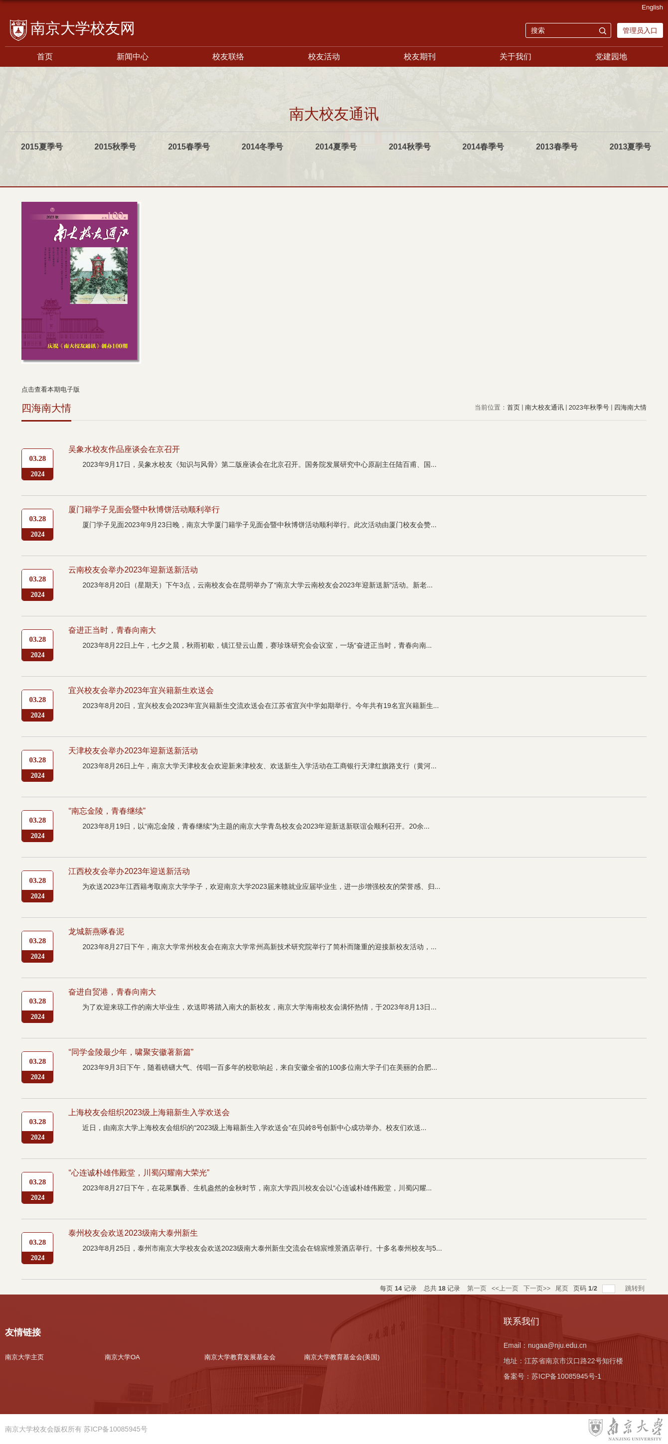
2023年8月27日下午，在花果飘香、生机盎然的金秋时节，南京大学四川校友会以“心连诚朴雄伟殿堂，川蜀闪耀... (257, 1188)
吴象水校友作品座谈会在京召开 (124, 449)
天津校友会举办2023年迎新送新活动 (133, 750)
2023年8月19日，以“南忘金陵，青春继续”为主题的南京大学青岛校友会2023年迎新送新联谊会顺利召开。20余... (255, 826)
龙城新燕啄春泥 (96, 931)
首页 (45, 56)
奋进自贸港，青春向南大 (112, 992)
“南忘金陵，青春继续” (107, 811)
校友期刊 (420, 56)
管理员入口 (640, 30)
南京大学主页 (24, 1357)
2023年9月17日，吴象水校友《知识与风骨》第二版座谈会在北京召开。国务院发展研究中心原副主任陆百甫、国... (259, 464)
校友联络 (228, 56)
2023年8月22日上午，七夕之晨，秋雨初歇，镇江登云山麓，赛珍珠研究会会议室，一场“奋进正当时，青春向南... (257, 645)
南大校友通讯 (544, 407)
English (652, 7)
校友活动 (324, 56)
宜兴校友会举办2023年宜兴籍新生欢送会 (141, 690)
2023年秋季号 (589, 407)
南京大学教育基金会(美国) (342, 1357)
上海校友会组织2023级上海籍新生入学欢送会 (149, 1112)
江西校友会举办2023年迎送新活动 (129, 871)
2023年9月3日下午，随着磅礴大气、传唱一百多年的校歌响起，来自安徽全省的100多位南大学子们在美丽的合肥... (259, 1067)
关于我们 (515, 56)
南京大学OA (122, 1357)
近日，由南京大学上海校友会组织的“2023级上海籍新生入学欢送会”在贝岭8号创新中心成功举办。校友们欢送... (254, 1128)
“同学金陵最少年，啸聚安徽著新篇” (130, 1052)
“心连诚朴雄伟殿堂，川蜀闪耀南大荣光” (138, 1172)
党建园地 (611, 56)
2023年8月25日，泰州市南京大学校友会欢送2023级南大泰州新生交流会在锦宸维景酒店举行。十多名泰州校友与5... (262, 1248)
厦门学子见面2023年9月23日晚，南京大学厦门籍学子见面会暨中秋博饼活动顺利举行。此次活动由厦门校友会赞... (259, 525)
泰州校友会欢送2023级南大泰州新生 (133, 1233)
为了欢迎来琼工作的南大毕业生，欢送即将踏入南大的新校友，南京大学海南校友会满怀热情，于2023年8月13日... (259, 1007)
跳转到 (636, 1288)
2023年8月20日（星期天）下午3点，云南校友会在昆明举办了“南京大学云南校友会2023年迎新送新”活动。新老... (257, 585)
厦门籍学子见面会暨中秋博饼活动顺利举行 (144, 509)
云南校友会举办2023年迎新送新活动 (133, 570)
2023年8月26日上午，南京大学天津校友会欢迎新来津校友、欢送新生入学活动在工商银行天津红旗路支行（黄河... (259, 766)
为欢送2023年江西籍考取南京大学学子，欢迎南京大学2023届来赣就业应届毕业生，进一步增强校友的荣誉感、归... (261, 886)
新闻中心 (133, 56)
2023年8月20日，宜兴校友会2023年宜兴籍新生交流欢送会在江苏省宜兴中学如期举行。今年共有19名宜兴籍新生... (260, 706)
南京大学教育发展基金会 (240, 1357)
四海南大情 (630, 407)
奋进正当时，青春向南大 (112, 630)
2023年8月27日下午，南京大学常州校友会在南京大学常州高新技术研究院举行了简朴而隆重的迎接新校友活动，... (259, 947)
